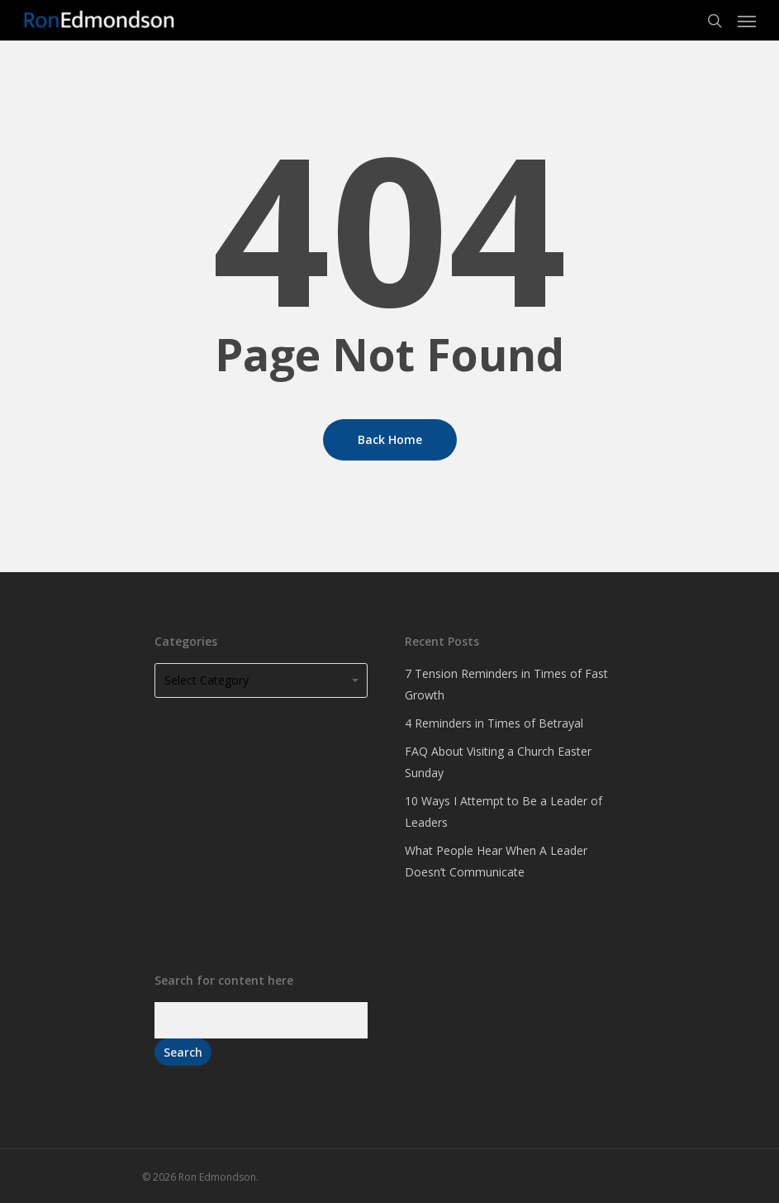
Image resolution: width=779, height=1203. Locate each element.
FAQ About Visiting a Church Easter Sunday (498, 762)
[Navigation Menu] (747, 20)
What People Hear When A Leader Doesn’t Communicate (496, 861)
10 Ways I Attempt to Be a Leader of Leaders (503, 811)
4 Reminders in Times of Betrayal (494, 723)
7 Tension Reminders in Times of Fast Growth (506, 684)
